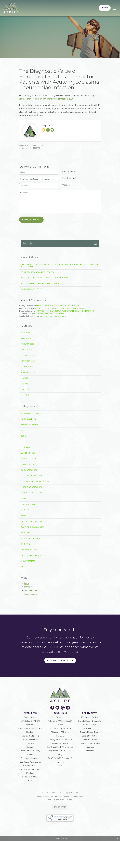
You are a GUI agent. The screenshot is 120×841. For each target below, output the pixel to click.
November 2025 (28, 361)
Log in (26, 583)
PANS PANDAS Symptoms (60, 728)
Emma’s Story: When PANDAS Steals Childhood (58, 306)
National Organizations (32, 493)
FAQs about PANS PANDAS (60, 751)
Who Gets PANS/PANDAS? (60, 721)
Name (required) (69, 171)
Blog (30, 148)
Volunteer (90, 747)
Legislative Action (89, 736)
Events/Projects (28, 459)
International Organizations (35, 481)
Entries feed (29, 587)
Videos (24, 567)
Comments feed (31, 590)
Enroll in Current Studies (90, 743)
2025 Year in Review (89, 717)
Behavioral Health (29, 424)
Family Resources (29, 470)
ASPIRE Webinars (28, 419)
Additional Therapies (31, 413)
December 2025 (27, 355)
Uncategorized (28, 561)
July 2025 (25, 384)
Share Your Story (90, 739)
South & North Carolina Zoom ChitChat (40, 283)
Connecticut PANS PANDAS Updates (37, 272)
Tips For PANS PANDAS (31, 555)
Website (66, 185)
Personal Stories (29, 504)
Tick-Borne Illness (29, 550)
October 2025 (27, 367)
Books (24, 436)
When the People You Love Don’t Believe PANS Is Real (59, 308)
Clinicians (25, 447)
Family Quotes (27, 464)
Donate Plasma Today (89, 732)
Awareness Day (89, 728)
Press (23, 515)
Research (37, 148)
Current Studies (29, 453)
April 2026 (25, 332)
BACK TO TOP (60, 807)
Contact (47, 800)
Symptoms (25, 544)
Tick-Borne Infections (30, 758)
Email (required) (69, 178)
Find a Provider (30, 717)
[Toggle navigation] (114, 8)
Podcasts (25, 510)
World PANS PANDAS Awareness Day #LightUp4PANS (45, 278)
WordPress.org (30, 594)
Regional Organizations (32, 527)
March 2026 (26, 338)
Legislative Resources (31, 487)
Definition (60, 717)
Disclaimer (70, 800)
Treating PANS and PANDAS (60, 739)
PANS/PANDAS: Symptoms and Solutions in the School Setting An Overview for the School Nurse (60, 265)
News (23, 498)
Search (95, 244)
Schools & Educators (31, 538)
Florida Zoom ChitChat (31, 289)
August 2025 (26, 378)
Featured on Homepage (31, 476)
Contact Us (89, 751)
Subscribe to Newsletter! (60, 660)
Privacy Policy (58, 800)
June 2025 (25, 389)
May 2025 (25, 395)
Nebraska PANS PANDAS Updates (49, 313)
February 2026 (27, 344)
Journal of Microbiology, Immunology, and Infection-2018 (46, 98)
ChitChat (25, 442)
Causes (60, 724)
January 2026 (27, 350)
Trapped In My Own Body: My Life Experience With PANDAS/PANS (65, 311)
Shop (60, 765)
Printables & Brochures (32, 521)
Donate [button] (104, 8)
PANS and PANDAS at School (60, 747)
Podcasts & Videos (30, 777)
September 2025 (28, 372)
